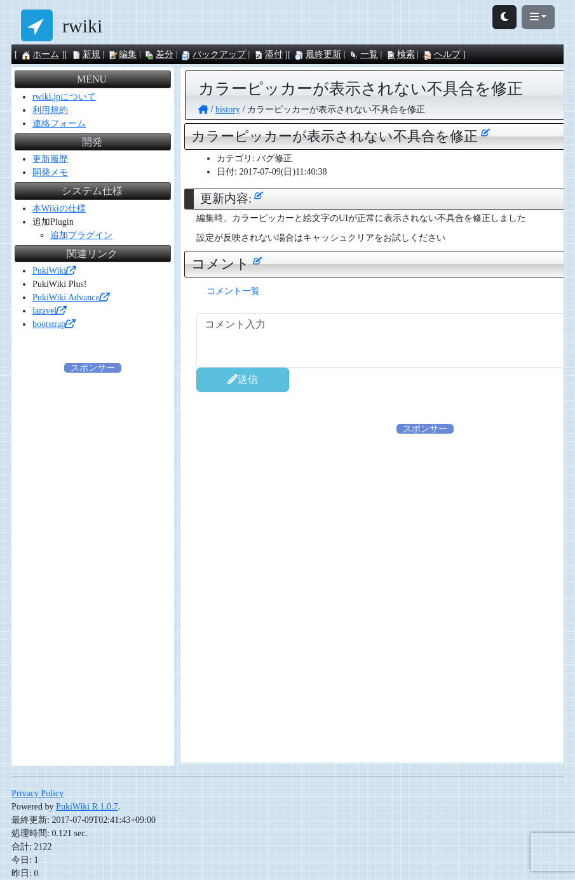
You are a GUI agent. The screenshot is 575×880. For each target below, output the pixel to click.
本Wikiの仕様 (58, 208)
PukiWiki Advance (70, 297)
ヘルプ (442, 54)
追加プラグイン (81, 235)
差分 (158, 54)
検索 (400, 54)
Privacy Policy (37, 793)
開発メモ (50, 172)
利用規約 (50, 110)
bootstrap (53, 324)
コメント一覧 (233, 291)
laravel (48, 311)
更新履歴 (50, 159)
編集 (122, 54)
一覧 (363, 54)
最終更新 (317, 54)
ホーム (40, 54)
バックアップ (213, 54)
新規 (85, 54)
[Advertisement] (93, 565)
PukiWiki (53, 271)
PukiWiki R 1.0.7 (87, 806)
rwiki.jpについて (64, 97)
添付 (268, 54)
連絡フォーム (59, 123)
